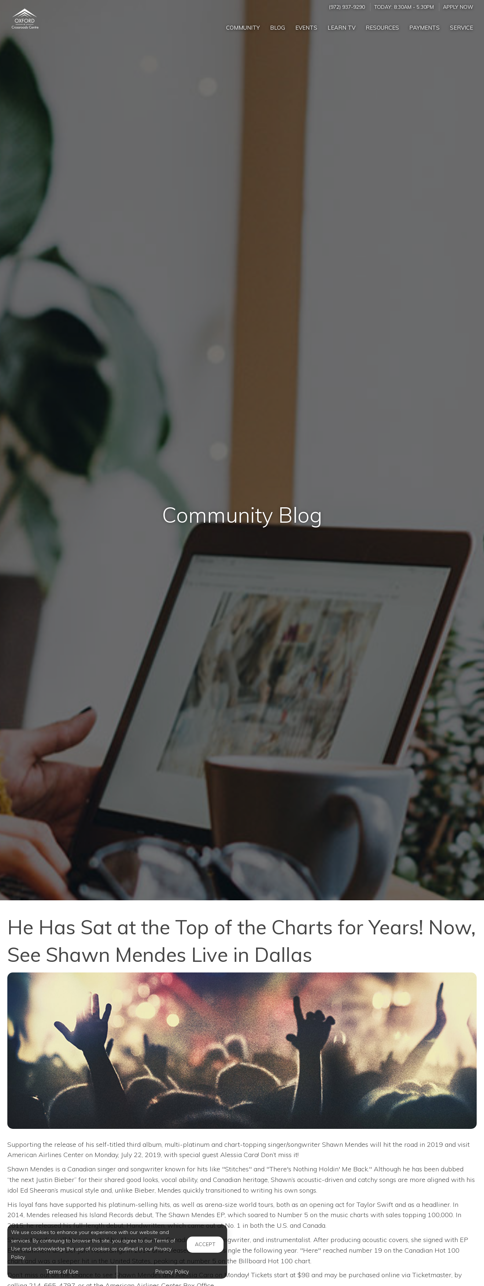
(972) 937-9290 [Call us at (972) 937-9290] (347, 7)
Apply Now (458, 7)
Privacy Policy (172, 1271)
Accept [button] (205, 1244)
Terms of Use (62, 1271)
